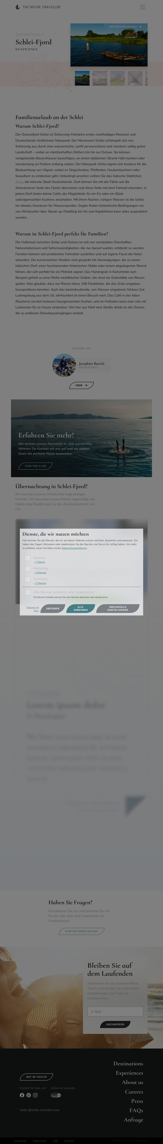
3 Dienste (39, 572)
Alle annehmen (81, 608)
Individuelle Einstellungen (118, 608)
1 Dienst (39, 562)
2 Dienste (39, 583)
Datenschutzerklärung (74, 548)
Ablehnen (52, 608)
